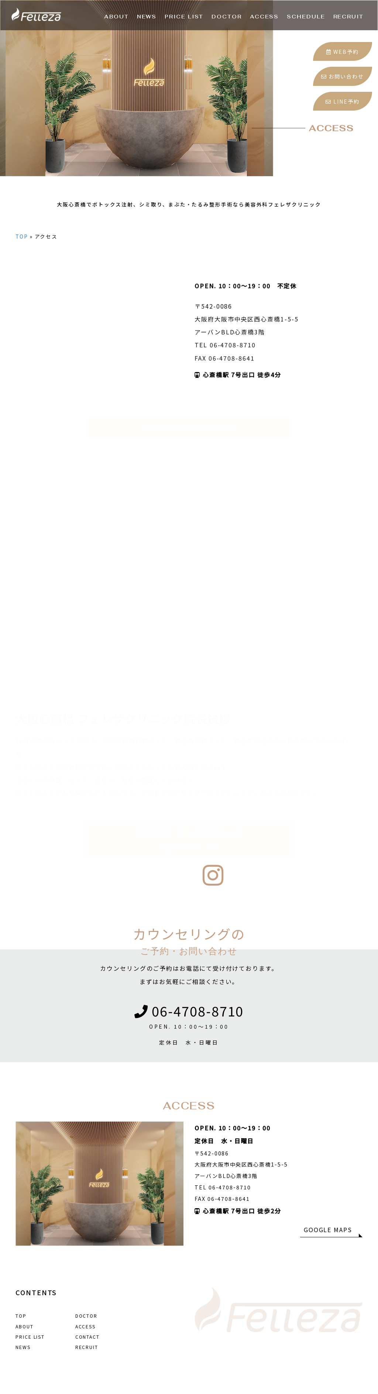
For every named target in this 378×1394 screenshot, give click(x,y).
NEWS (23, 1347)
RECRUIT (86, 1347)
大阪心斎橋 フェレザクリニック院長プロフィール (189, 825)
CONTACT (87, 1337)
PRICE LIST (30, 1337)
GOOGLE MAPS (328, 1229)
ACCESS (85, 1326)
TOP (22, 250)
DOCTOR (86, 1316)
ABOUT (25, 1326)
